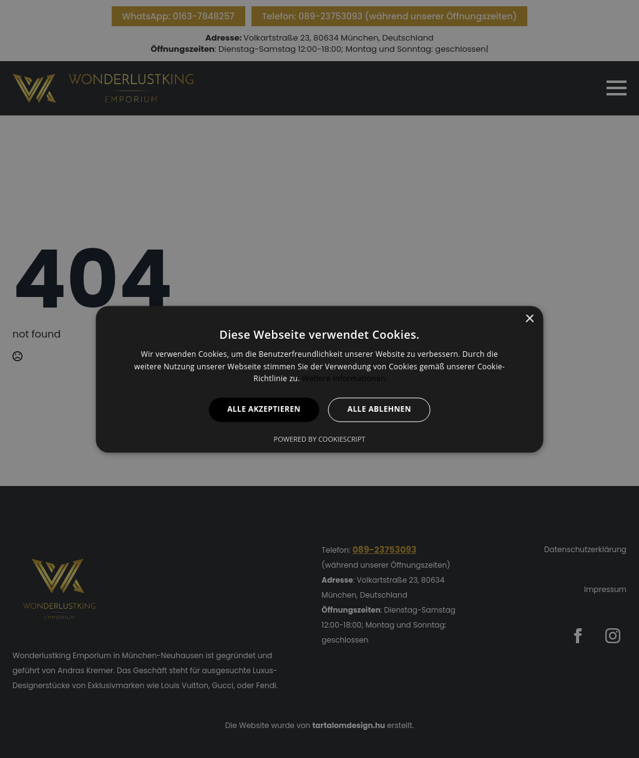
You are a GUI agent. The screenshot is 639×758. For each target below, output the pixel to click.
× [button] (529, 319)
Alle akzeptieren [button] (264, 409)
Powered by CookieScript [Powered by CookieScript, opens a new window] (320, 439)
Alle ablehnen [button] (379, 409)
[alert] (319, 379)
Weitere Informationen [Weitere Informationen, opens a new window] (344, 379)
